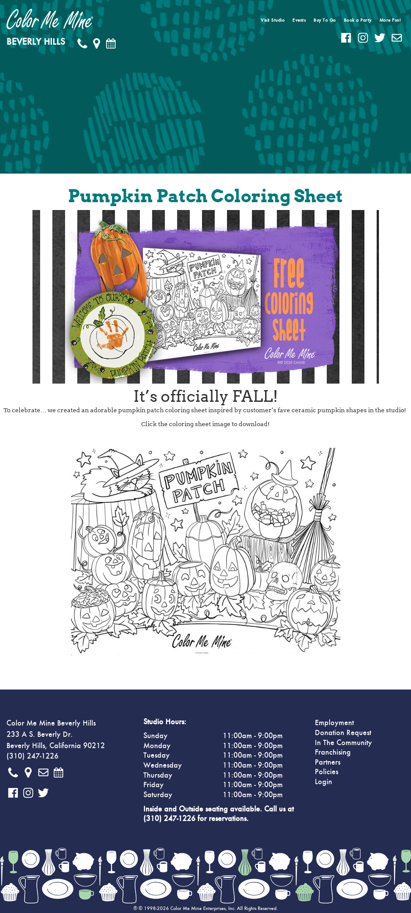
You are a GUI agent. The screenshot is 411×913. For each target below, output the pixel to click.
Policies (326, 772)
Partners (327, 762)
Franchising (333, 752)
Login (323, 782)
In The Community (343, 743)
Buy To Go (325, 20)
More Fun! (390, 20)
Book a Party (358, 20)
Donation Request (343, 733)
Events (299, 20)
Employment (334, 723)
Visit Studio (273, 20)
